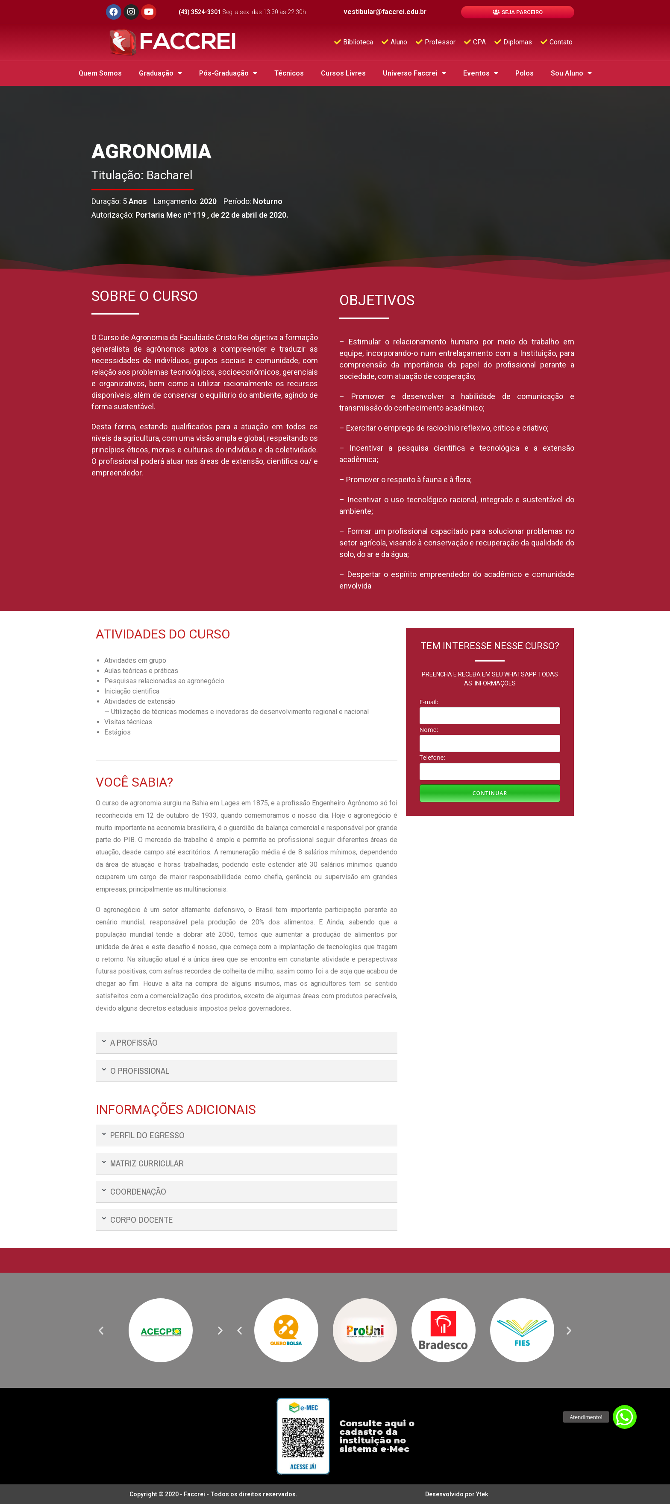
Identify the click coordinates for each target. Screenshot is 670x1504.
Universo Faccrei (414, 73)
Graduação (160, 73)
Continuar (490, 793)
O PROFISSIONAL (139, 1070)
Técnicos (289, 73)
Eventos (480, 73)
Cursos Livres (343, 73)
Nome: (429, 730)
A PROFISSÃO (134, 1042)
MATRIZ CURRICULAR (147, 1163)
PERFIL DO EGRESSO (147, 1135)
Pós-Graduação (228, 73)
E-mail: (429, 702)
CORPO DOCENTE (141, 1219)
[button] (517, 12)
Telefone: (432, 757)
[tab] (246, 1043)
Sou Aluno (571, 73)
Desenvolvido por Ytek (456, 1494)
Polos (524, 73)
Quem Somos (100, 73)
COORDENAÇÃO (138, 1191)
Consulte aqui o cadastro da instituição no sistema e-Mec (376, 1436)
